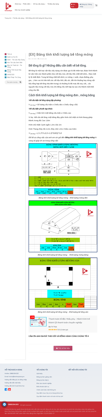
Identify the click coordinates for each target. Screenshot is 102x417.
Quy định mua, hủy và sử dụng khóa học (50, 393)
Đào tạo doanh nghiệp (22, 10)
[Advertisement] (51, 34)
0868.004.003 (13, 404)
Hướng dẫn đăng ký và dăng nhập (16, 380)
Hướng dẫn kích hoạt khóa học (15, 386)
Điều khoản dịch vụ (43, 386)
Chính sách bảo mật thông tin (46, 390)
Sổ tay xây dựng (39, 4)
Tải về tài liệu (63, 348)
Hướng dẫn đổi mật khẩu (13, 383)
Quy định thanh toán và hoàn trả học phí (50, 396)
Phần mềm (27, 4)
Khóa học (18, 4)
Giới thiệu (40, 373)
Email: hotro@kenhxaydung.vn (14, 376)
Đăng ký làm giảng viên (44, 377)
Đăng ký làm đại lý (43, 380)
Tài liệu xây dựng (53, 4)
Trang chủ (8, 18)
